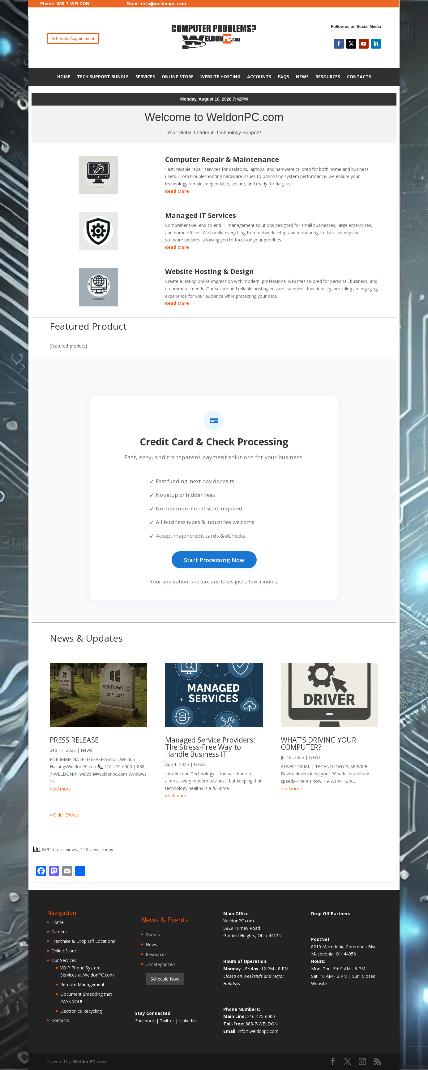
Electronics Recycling (81, 1011)
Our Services (63, 960)
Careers (59, 931)
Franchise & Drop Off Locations (83, 941)
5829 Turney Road (241, 928)
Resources (327, 77)
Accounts (259, 77)
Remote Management (82, 984)
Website (319, 983)
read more (60, 789)
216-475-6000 (261, 1016)
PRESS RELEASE (74, 740)
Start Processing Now (214, 560)
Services (145, 77)
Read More (177, 191)
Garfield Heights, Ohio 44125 (252, 935)
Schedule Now (165, 979)
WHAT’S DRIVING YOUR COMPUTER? (318, 743)
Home (63, 77)
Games (153, 935)
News (302, 77)
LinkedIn (187, 1021)
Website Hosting (220, 77)
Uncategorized (160, 964)
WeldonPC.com (89, 1061)
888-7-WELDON (262, 1024)
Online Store (178, 77)
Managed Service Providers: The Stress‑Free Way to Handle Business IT (210, 747)
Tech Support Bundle (103, 77)
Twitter (167, 1021)
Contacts (359, 77)
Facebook (145, 1021)
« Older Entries (64, 815)
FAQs (283, 77)
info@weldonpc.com (163, 3)
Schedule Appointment (73, 38)
